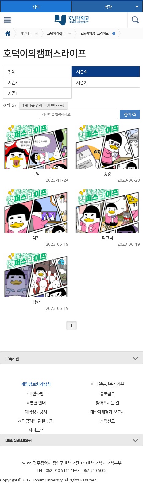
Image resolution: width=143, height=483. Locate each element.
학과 (121, 7)
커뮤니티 (25, 33)
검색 (130, 114)
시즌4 (81, 72)
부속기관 (12, 358)
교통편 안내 (36, 402)
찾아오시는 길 (107, 402)
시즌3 (13, 82)
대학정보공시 (36, 412)
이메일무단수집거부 (107, 384)
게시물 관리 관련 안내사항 (43, 105)
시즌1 (13, 93)
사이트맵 (36, 430)
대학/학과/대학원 (18, 440)
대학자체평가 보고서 (107, 412)
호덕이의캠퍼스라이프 (94, 33)
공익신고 (107, 421)
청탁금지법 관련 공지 (36, 421)
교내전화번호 (36, 393)
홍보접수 (107, 393)
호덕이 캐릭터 (55, 33)
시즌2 (81, 82)
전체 (11, 72)
